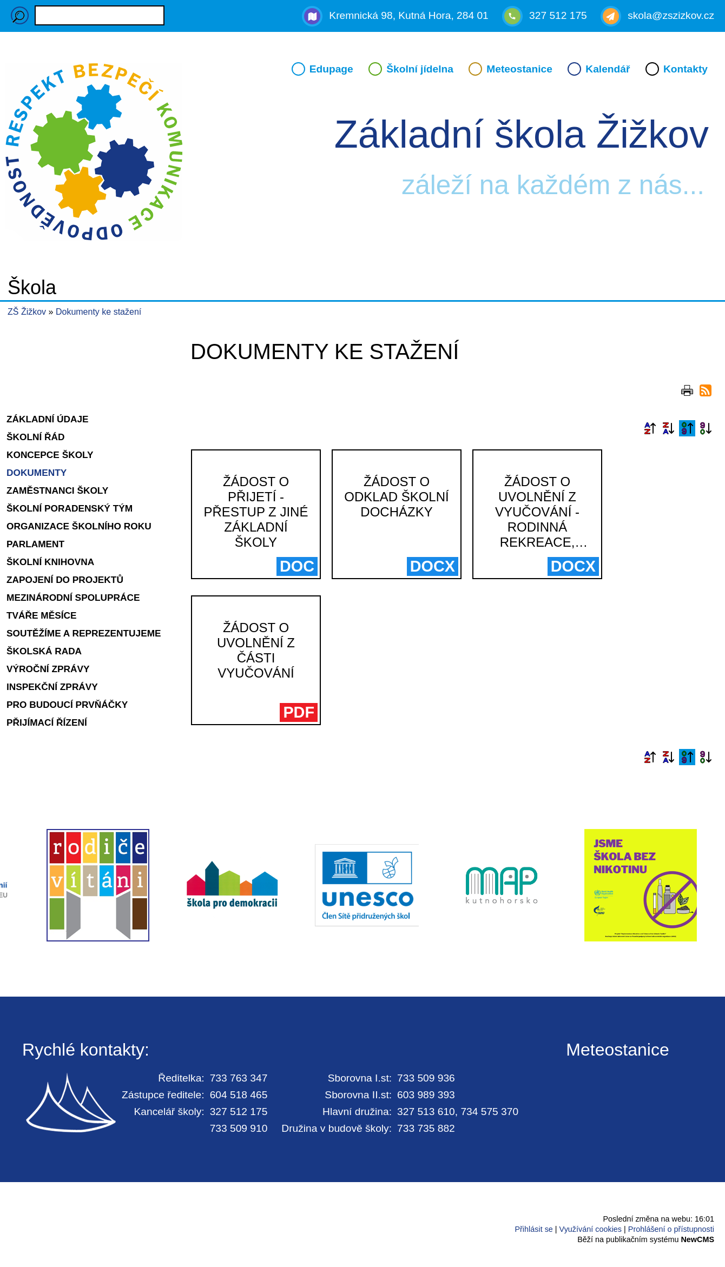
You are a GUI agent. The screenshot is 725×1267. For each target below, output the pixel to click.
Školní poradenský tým (69, 508)
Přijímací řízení (46, 722)
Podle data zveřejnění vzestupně (687, 428)
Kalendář (607, 69)
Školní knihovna (50, 561)
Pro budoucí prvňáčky (67, 704)
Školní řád (35, 437)
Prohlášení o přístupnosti (671, 1229)
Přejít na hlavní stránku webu (362, 153)
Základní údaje (47, 419)
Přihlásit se (533, 1229)
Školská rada (44, 651)
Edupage (331, 69)
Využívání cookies (590, 1229)
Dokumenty (36, 472)
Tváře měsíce (41, 615)
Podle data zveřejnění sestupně (705, 428)
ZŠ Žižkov (27, 311)
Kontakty (685, 69)
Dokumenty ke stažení (98, 311)
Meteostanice (519, 69)
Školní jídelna (419, 69)
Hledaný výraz (20, 15)
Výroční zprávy (48, 669)
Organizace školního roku (78, 526)
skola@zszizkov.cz (671, 15)
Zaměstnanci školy (57, 490)
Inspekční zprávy (52, 686)
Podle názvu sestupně (668, 428)
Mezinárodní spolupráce (73, 597)
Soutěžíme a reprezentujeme (83, 633)
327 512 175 (558, 15)
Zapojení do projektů (64, 579)
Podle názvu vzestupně (650, 428)
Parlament (35, 544)
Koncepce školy (50, 454)
